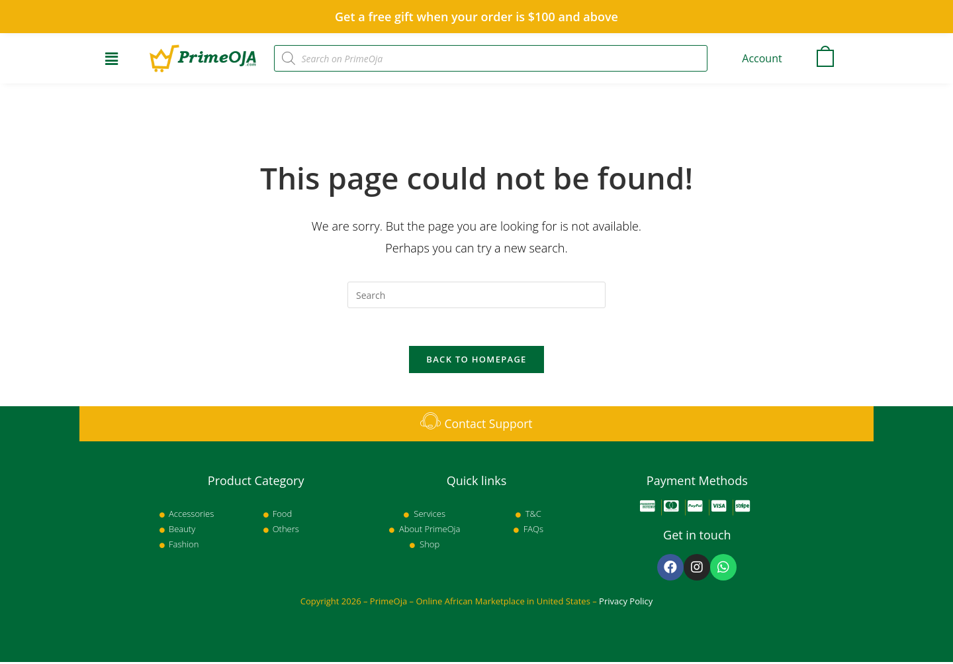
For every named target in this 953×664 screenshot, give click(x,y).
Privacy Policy (626, 603)
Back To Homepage (476, 361)
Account (762, 58)
